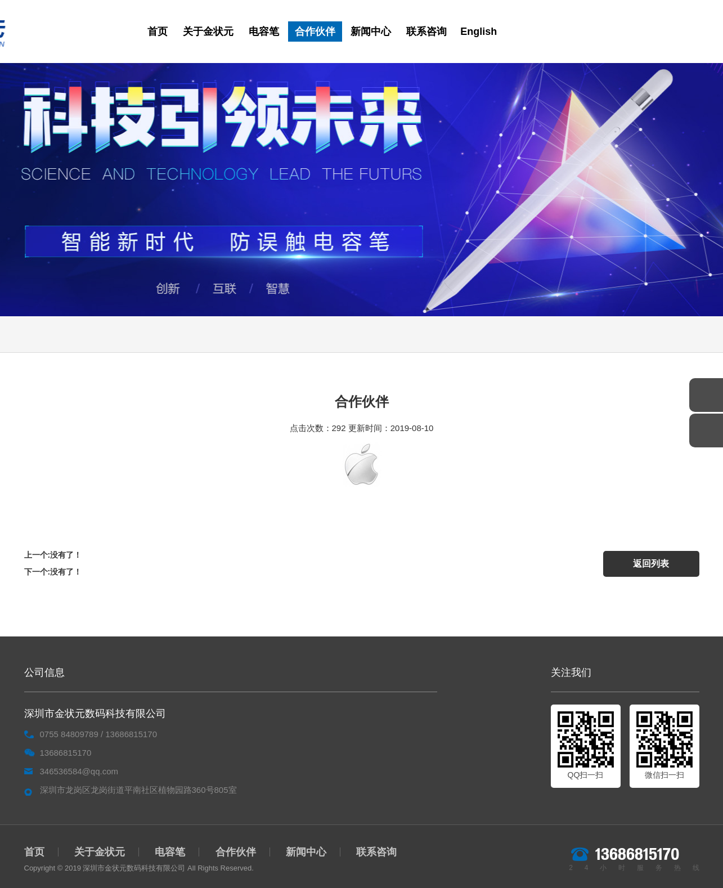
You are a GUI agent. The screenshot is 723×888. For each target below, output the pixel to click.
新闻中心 (371, 31)
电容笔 (264, 31)
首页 (157, 31)
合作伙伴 (315, 31)
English (478, 31)
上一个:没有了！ (53, 554)
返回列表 (650, 563)
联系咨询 (426, 31)
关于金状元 (208, 31)
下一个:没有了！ (53, 571)
